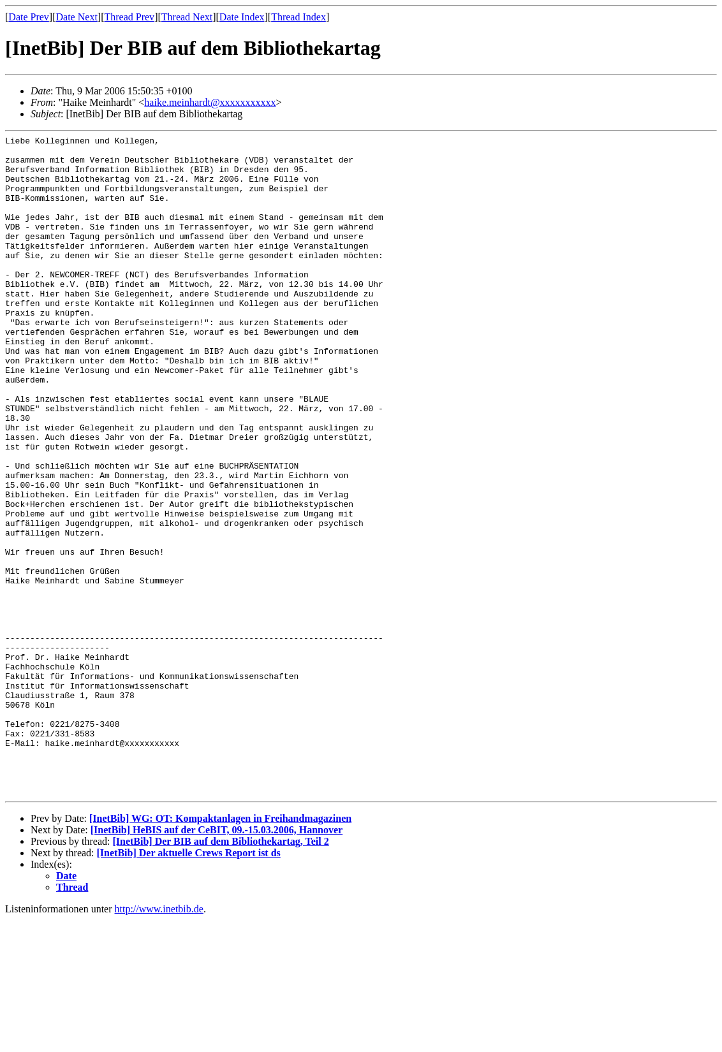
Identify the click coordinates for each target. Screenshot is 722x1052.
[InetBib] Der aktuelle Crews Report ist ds (189, 984)
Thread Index (298, 16)
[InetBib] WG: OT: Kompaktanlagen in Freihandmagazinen (220, 950)
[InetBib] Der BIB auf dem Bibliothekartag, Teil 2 (220, 973)
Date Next (77, 16)
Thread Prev (129, 16)
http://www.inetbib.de (159, 1040)
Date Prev (28, 16)
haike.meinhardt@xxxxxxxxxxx (210, 102)
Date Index (242, 16)
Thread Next (186, 16)
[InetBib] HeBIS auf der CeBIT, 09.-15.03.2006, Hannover (217, 961)
